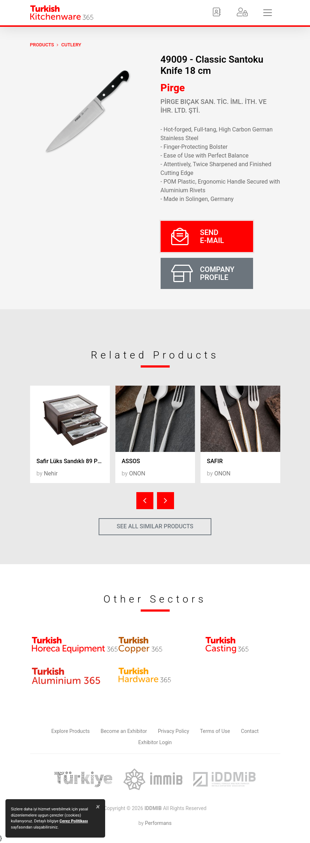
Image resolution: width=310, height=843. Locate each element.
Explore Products (70, 731)
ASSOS (131, 461)
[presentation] (144, 500)
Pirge (173, 88)
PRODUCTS (42, 44)
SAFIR (215, 461)
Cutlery (71, 44)
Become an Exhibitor (123, 731)
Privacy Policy (173, 731)
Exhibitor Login (154, 742)
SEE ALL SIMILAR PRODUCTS (155, 526)
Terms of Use (215, 731)
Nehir (51, 473)
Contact (250, 731)
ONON (137, 473)
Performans (158, 823)
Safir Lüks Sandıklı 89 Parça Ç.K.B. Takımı (73, 461)
